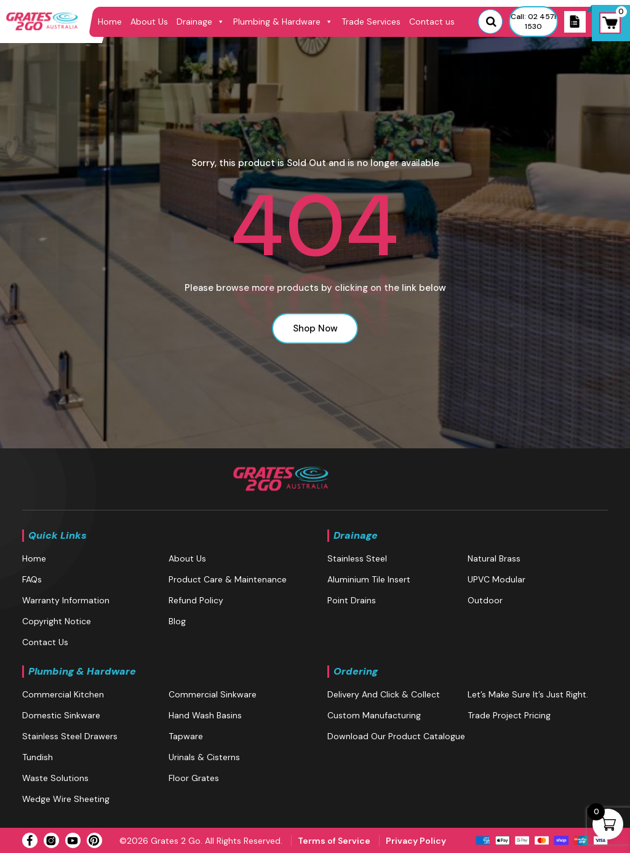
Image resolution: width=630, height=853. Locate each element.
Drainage (201, 21)
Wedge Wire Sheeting (66, 798)
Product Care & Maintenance (228, 579)
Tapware (186, 736)
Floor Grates (194, 778)
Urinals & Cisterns (204, 757)
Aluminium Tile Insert (368, 579)
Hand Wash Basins (205, 715)
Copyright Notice (56, 621)
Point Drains (351, 600)
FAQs (32, 579)
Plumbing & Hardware (283, 21)
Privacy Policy (416, 840)
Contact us (432, 21)
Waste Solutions (55, 778)
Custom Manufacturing (374, 715)
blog (177, 621)
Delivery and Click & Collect (383, 694)
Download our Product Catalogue (396, 736)
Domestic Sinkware (61, 715)
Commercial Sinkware (213, 694)
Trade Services (371, 21)
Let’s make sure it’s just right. (528, 694)
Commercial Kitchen (63, 694)
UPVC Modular (496, 579)
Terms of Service (334, 840)
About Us (149, 21)
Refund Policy (196, 600)
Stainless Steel (357, 558)
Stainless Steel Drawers (70, 736)
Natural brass (494, 558)
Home (110, 21)
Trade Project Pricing (509, 715)
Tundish (37, 757)
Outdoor (485, 600)
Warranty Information (66, 600)
